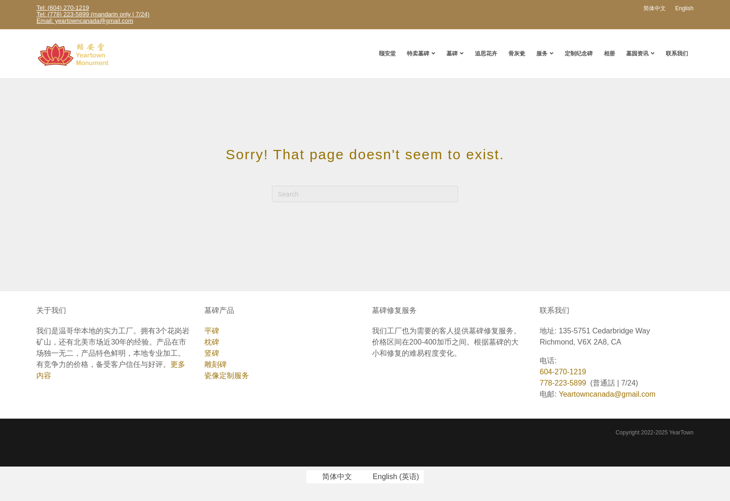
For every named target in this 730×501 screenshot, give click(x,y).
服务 (542, 53)
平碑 (211, 331)
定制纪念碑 (579, 53)
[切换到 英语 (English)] (390, 476)
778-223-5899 (563, 383)
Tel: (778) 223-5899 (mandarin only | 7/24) (92, 14)
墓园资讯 (637, 53)
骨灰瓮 (516, 53)
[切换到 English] (684, 8)
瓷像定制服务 (226, 375)
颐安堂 (387, 53)
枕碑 (211, 342)
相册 (609, 53)
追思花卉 (486, 53)
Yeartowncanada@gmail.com (607, 394)
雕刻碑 (215, 364)
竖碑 (211, 353)
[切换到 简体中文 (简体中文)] (331, 476)
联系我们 (677, 53)
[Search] (365, 194)
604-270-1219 (563, 372)
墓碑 (452, 53)
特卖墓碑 (418, 53)
